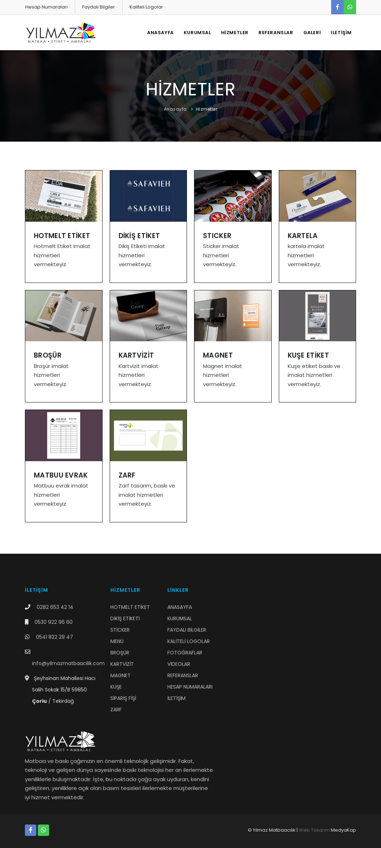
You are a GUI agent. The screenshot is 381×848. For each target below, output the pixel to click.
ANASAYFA (160, 32)
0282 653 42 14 (55, 607)
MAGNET (120, 675)
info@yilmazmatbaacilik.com (68, 663)
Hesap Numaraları (46, 7)
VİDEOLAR (178, 664)
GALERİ (312, 32)
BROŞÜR (119, 652)
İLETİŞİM (341, 32)
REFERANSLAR (276, 32)
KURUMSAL (197, 32)
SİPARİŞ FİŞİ (123, 698)
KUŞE (116, 686)
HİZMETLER (235, 32)
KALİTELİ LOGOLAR (188, 641)
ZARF (116, 709)
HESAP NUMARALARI (190, 686)
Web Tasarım (314, 830)
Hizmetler (207, 109)
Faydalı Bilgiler (98, 7)
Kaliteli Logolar (146, 7)
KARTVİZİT (122, 664)
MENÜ (117, 641)
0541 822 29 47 (54, 637)
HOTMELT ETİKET (130, 607)
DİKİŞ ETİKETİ (125, 618)
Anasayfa (175, 109)
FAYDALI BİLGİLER (186, 629)
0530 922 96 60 (54, 622)
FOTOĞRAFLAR (184, 652)
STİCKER (120, 629)
